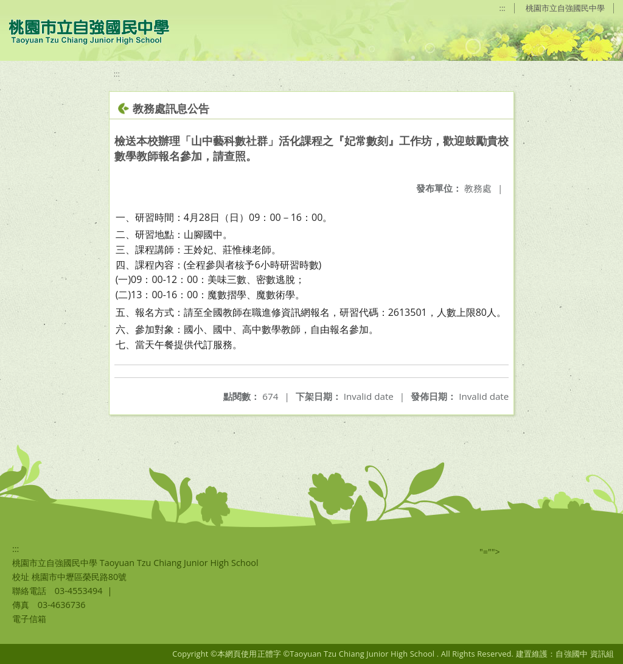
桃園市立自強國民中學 (565, 7)
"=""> (489, 551)
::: (502, 7)
